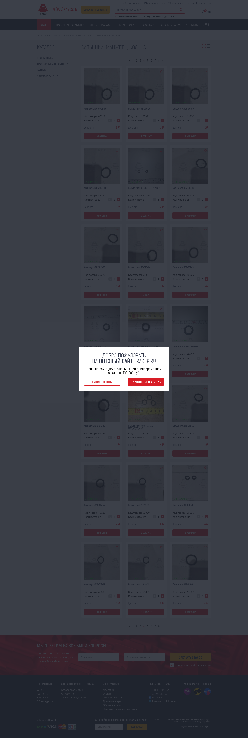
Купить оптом (102, 382)
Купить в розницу (146, 382)
